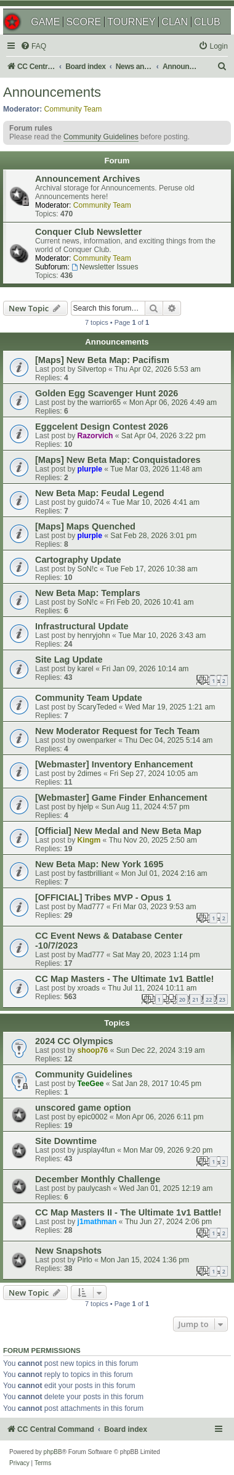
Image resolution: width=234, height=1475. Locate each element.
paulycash (94, 1188)
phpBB (53, 1451)
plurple (90, 469)
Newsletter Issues (104, 267)
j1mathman (97, 1221)
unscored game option (83, 1108)
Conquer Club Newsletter (88, 232)
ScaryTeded (97, 707)
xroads (89, 988)
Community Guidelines (101, 137)
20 (182, 999)
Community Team (73, 109)
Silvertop (92, 369)
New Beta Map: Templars (87, 593)
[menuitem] (33, 46)
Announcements (52, 92)
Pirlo (85, 1260)
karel (86, 668)
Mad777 (91, 906)
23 (222, 999)
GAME (45, 22)
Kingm (89, 840)
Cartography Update (78, 560)
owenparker (97, 740)
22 (209, 999)
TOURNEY (131, 22)
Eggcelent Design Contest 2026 (101, 426)
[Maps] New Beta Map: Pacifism (102, 360)
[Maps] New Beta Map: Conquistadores (118, 460)
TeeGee (91, 1083)
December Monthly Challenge (97, 1179)
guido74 (91, 502)
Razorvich (95, 435)
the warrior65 (99, 402)
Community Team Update (88, 698)
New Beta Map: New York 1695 (99, 864)
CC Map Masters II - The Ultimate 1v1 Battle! (128, 1212)
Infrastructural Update (82, 626)
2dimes (90, 773)
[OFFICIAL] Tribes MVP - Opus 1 (103, 897)
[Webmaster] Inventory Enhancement (114, 764)
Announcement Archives (87, 179)
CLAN (174, 22)
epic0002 (93, 1117)
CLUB (207, 22)
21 (195, 999)
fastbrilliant (95, 873)
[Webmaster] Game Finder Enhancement (121, 798)
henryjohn (94, 635)
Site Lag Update (69, 659)
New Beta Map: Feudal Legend (99, 493)
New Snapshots (68, 1251)
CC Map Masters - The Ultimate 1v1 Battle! (124, 979)
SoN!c (88, 569)
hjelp (86, 807)
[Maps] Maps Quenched (85, 526)
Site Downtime (66, 1141)
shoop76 (93, 1050)
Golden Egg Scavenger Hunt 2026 (106, 393)
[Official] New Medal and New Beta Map (118, 831)
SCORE (83, 22)
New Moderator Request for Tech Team (117, 731)
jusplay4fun (96, 1150)
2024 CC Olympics (74, 1041)
